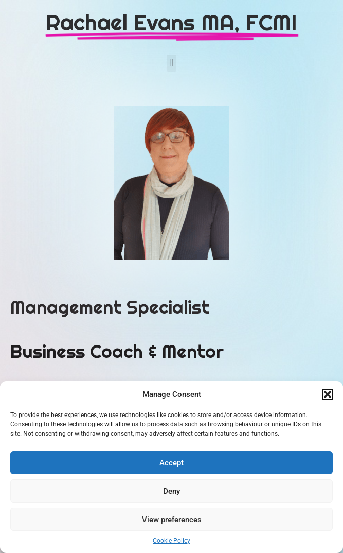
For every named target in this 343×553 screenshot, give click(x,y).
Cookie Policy (171, 540)
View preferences (172, 519)
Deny (171, 491)
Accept (171, 463)
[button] (327, 394)
